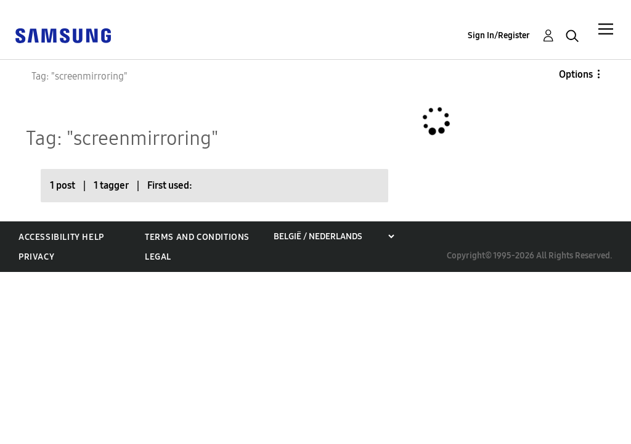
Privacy (36, 257)
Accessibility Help (61, 237)
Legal (158, 257)
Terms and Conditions (197, 237)
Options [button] (576, 74)
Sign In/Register (499, 35)
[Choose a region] (333, 236)
